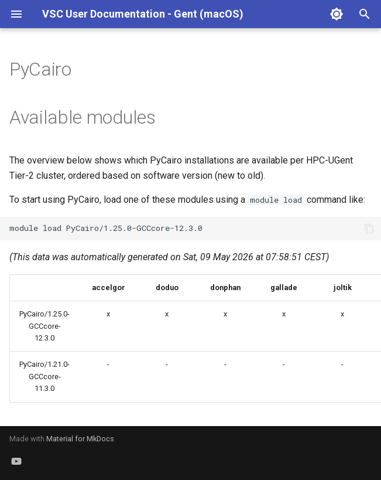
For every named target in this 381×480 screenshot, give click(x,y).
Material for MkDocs (80, 438)
